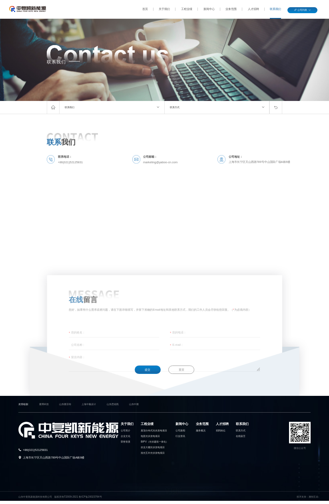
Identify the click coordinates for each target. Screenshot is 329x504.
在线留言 (240, 436)
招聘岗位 (220, 430)
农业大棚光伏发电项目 (153, 447)
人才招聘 (253, 9)
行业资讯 (180, 436)
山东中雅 (134, 404)
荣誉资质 (125, 441)
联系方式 (174, 107)
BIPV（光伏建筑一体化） (154, 441)
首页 (145, 9)
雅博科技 (44, 404)
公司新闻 (180, 430)
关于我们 (164, 9)
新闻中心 (209, 9)
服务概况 (200, 430)
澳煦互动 (313, 496)
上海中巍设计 (89, 404)
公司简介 (125, 430)
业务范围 (231, 9)
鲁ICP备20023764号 (90, 496)
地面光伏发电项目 (150, 436)
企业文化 (125, 436)
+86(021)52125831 (35, 450)
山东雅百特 (65, 404)
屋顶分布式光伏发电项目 (154, 430)
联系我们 (275, 9)
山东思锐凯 (113, 404)
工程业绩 (186, 9)
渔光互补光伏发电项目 (153, 452)
